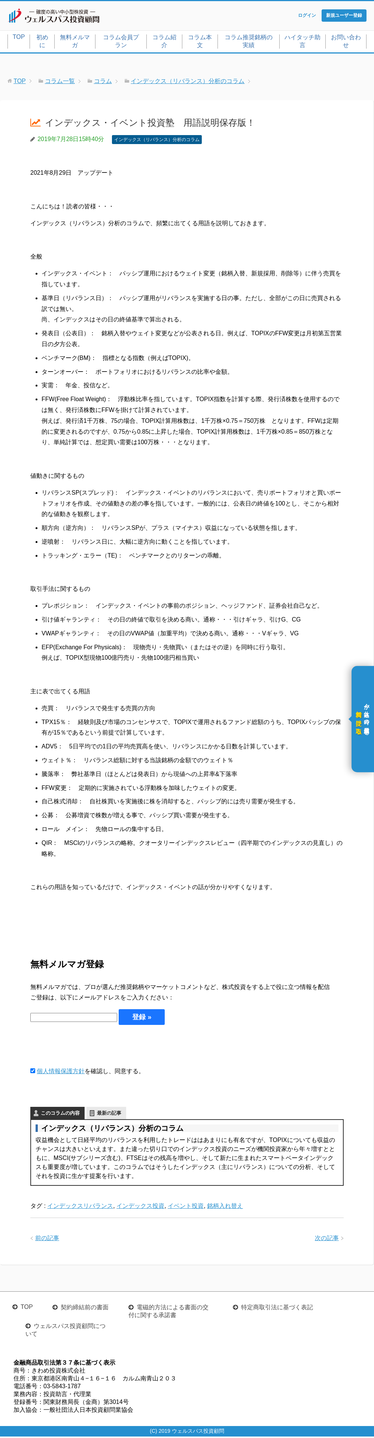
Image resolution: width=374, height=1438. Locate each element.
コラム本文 (200, 43)
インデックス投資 (140, 1207)
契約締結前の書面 (85, 1309)
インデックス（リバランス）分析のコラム (157, 141)
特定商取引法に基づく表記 (277, 1309)
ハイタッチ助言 (302, 43)
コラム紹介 (164, 43)
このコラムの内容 (60, 1114)
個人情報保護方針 (61, 1073)
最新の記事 (109, 1114)
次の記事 (327, 1239)
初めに (42, 43)
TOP (19, 38)
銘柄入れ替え (225, 1207)
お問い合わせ (346, 43)
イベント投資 (186, 1207)
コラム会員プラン (121, 43)
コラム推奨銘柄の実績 (249, 43)
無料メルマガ (75, 43)
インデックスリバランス (80, 1207)
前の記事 (47, 1239)
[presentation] (87, 1047)
